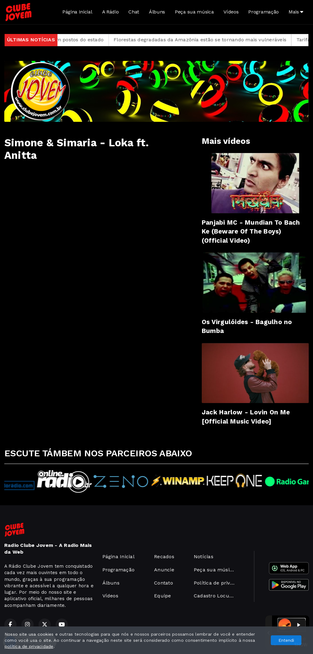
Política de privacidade (216, 583)
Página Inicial (77, 12)
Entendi (286, 640)
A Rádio (110, 12)
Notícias (203, 556)
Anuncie (164, 570)
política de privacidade (29, 646)
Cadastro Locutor (215, 596)
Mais (296, 12)
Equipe (162, 596)
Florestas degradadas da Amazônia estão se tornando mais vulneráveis (209, 40)
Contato (163, 583)
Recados (164, 556)
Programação (263, 12)
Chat (133, 12)
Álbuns (157, 12)
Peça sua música (194, 12)
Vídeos (230, 12)
